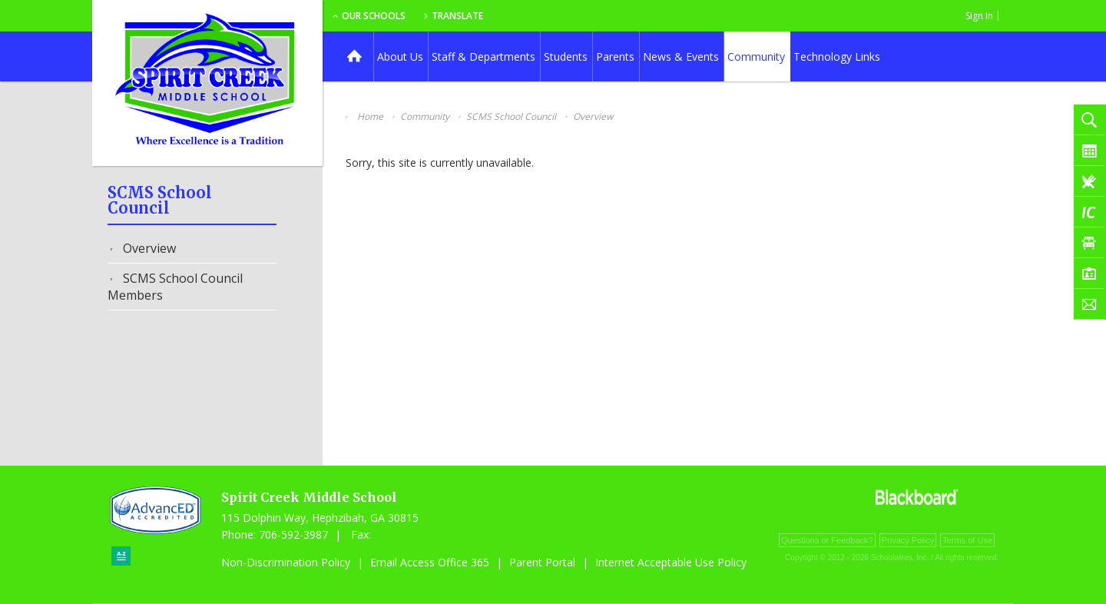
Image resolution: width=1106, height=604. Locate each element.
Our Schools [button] (485, 15)
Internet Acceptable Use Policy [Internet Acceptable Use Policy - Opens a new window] (671, 562)
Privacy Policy (908, 540)
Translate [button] (573, 15)
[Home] (354, 56)
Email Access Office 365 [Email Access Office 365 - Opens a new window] (429, 562)
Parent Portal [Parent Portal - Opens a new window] (542, 562)
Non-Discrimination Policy (285, 562)
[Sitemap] (121, 556)
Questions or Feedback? (827, 540)
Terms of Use (967, 540)
